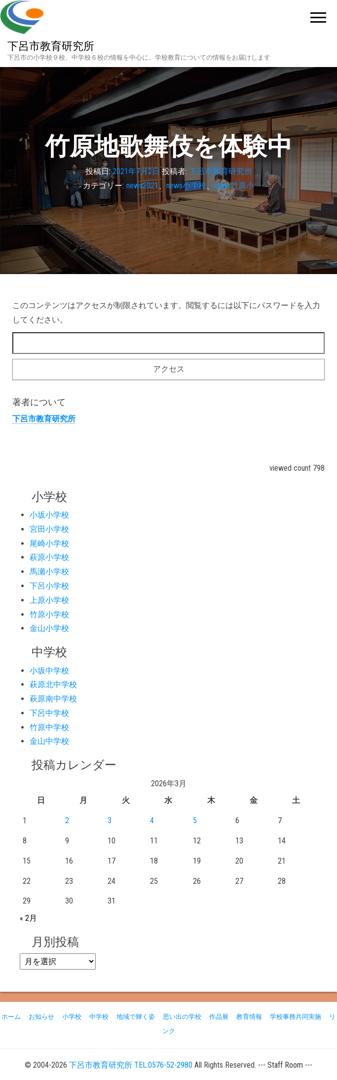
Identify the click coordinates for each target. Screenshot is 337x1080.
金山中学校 (49, 741)
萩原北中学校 (53, 684)
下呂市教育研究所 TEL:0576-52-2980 (130, 1065)
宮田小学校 (49, 529)
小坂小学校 (49, 515)
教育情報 (249, 1016)
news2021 (142, 185)
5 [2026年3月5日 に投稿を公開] (195, 820)
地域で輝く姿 (135, 1016)
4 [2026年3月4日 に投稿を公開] (152, 820)
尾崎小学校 (49, 543)
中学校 (99, 1016)
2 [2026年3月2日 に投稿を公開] (67, 820)
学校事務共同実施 (295, 1016)
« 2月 (28, 918)
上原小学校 (49, 600)
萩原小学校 (49, 557)
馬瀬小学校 (49, 571)
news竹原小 (234, 185)
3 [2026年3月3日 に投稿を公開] (110, 820)
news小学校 (186, 185)
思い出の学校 (182, 1016)
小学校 (71, 1016)
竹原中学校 (49, 727)
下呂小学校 (49, 586)
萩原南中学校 (53, 698)
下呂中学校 (49, 713)
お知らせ (41, 1016)
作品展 (218, 1016)
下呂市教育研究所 (50, 46)
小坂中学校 (49, 670)
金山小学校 (49, 628)
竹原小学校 (49, 614)
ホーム (11, 1016)
